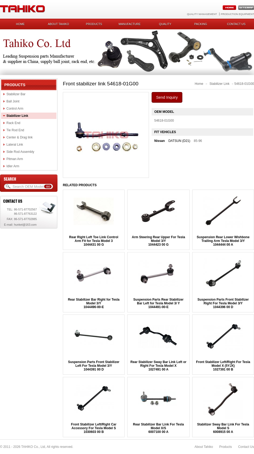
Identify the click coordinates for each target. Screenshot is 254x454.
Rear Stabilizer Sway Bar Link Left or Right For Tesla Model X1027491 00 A (158, 365)
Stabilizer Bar (15, 94)
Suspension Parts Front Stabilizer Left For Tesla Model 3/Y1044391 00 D (93, 365)
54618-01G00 (244, 84)
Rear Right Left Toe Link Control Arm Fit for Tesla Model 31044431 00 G (93, 240)
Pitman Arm (14, 159)
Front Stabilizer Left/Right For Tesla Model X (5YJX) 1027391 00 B (223, 365)
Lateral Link (14, 144)
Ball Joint (13, 101)
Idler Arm (12, 166)
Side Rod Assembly (20, 152)
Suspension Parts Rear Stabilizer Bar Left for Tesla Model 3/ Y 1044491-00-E (158, 303)
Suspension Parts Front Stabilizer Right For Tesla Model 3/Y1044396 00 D (223, 303)
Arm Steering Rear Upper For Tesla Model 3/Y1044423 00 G (158, 240)
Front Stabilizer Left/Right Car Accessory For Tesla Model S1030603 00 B (93, 428)
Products (94, 24)
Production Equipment (237, 14)
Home (20, 24)
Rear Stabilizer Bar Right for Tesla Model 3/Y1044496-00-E (94, 303)
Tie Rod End (15, 130)
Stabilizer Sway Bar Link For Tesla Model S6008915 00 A (223, 428)
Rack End (13, 123)
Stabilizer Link (17, 116)
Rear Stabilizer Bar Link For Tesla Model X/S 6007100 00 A (158, 428)
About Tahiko (58, 24)
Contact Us (246, 447)
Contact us (236, 24)
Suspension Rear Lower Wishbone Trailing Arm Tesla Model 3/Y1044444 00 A (223, 240)
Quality (165, 24)
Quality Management (202, 14)
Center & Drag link (19, 137)
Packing (200, 24)
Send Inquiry (167, 97)
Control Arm (14, 108)
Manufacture (129, 24)
